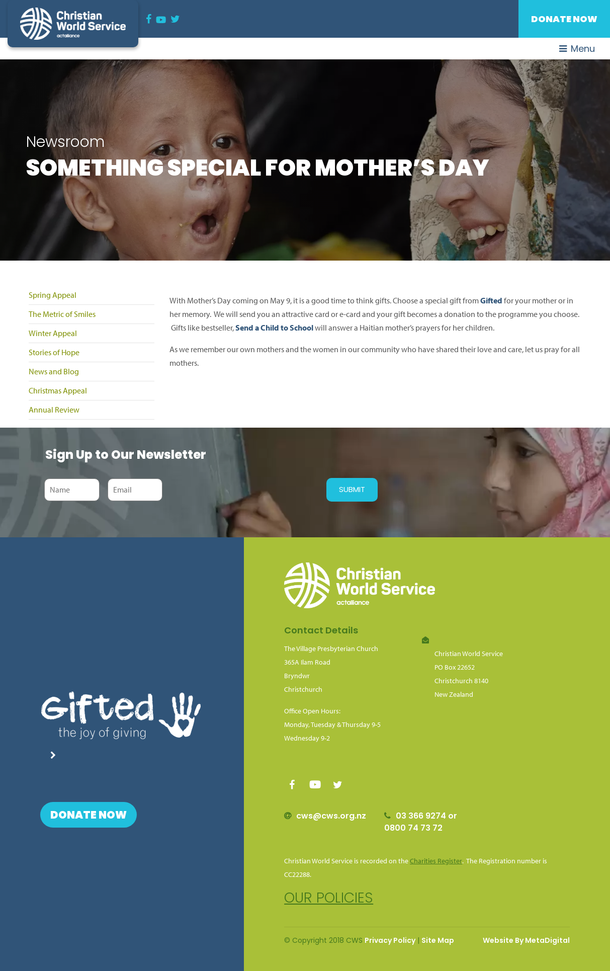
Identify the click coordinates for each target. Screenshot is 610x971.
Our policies (328, 898)
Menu (577, 48)
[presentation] (241, 489)
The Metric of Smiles (62, 314)
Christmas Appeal (58, 390)
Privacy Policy (390, 940)
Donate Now (564, 19)
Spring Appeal (52, 295)
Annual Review (54, 409)
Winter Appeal (53, 333)
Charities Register (436, 860)
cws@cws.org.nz (331, 816)
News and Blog (54, 371)
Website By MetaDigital (526, 940)
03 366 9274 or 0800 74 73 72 (420, 822)
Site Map (437, 940)
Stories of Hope (54, 352)
